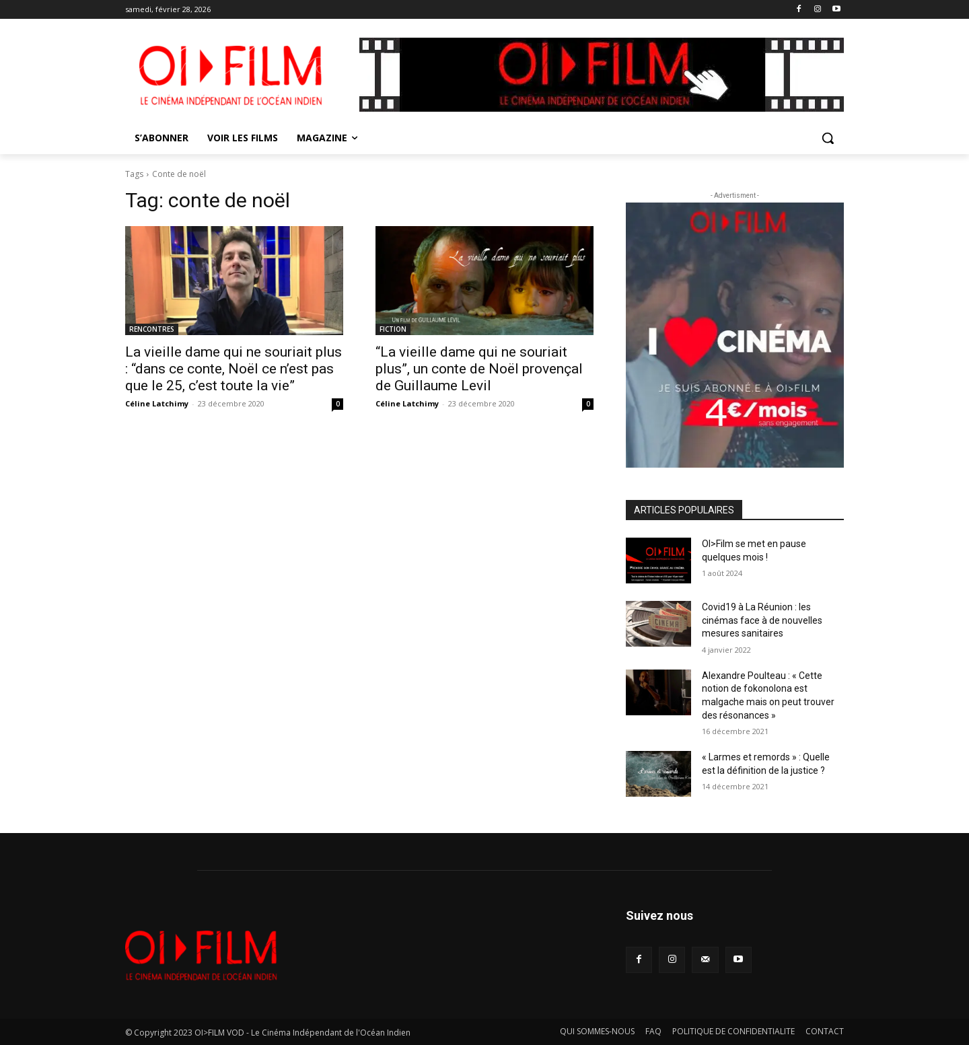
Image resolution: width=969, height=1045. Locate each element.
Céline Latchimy (156, 403)
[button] (828, 138)
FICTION (393, 329)
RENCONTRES (151, 329)
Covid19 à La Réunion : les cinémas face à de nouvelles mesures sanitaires (762, 620)
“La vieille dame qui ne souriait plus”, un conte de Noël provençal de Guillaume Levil (479, 369)
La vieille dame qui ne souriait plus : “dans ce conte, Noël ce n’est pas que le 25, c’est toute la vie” (233, 369)
